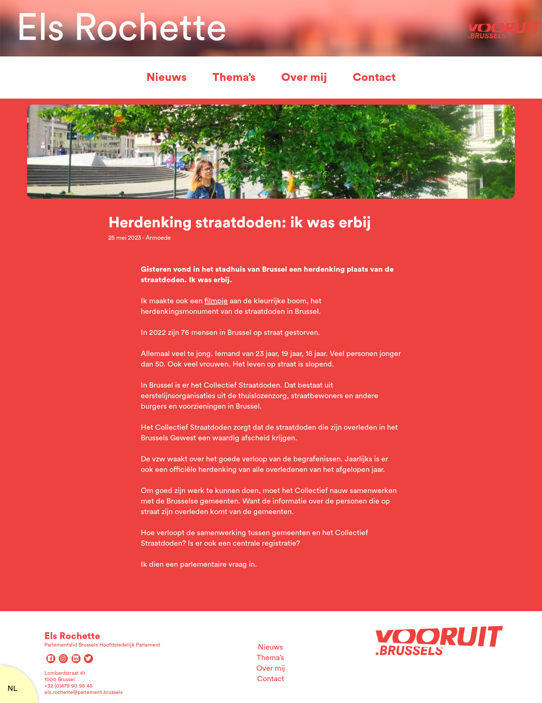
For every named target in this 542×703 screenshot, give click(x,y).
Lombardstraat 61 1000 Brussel (64, 676)
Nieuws (166, 77)
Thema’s (234, 77)
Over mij (304, 77)
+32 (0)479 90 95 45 (68, 686)
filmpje (216, 301)
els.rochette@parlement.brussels (83, 692)
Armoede (158, 238)
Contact (374, 77)
